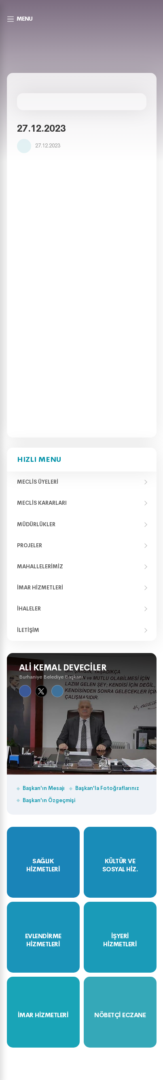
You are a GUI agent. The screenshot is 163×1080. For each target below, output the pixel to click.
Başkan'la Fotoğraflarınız (107, 788)
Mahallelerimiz (40, 566)
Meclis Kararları (42, 502)
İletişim (28, 630)
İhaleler (29, 608)
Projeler (29, 545)
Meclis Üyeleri (37, 481)
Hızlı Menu (39, 459)
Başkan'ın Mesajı (44, 788)
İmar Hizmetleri (40, 587)
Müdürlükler (36, 524)
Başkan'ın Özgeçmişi (49, 800)
